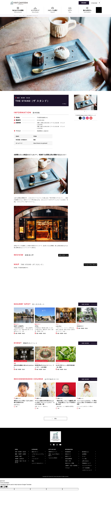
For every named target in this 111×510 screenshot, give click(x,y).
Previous (92, 108)
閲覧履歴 (83, 2)
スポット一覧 (21, 15)
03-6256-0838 (40, 120)
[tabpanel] (85, 102)
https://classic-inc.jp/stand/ (40, 143)
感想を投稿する (63, 255)
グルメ (64, 103)
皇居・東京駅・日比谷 (23, 97)
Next (95, 108)
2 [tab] (86, 111)
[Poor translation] (5, 487)
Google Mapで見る (90, 264)
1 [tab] (84, 111)
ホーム (15, 15)
